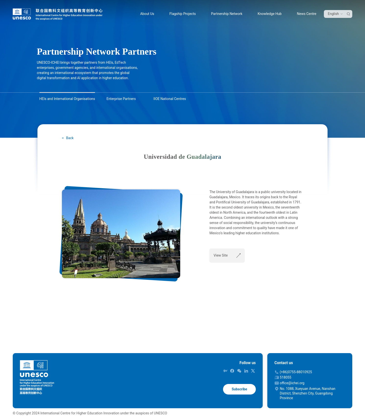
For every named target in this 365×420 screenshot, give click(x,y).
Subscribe (239, 389)
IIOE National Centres (169, 99)
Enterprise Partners (121, 99)
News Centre (307, 14)
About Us (147, 14)
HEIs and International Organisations (67, 99)
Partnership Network (226, 14)
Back (69, 138)
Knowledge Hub (270, 14)
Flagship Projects (182, 14)
